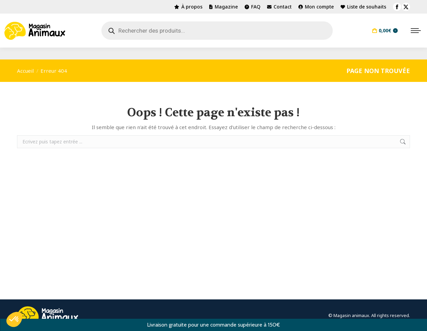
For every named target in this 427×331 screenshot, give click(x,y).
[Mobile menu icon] (416, 30)
